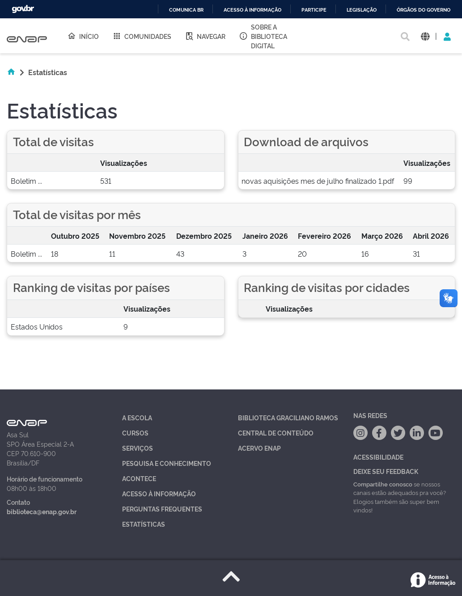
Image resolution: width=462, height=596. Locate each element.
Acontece (139, 478)
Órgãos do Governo (423, 10)
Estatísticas (143, 524)
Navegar (205, 36)
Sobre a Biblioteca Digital (263, 36)
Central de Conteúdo (276, 432)
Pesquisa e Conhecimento (166, 463)
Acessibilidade (378, 456)
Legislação (362, 10)
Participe (313, 10)
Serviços (137, 448)
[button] (425, 36)
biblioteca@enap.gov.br (41, 511)
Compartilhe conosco (382, 484)
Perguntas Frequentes (162, 508)
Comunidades (141, 36)
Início (83, 36)
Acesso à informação (252, 10)
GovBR (23, 9)
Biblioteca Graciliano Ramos (288, 417)
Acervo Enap (259, 448)
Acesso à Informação (159, 493)
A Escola (137, 417)
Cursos (135, 432)
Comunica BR (186, 10)
